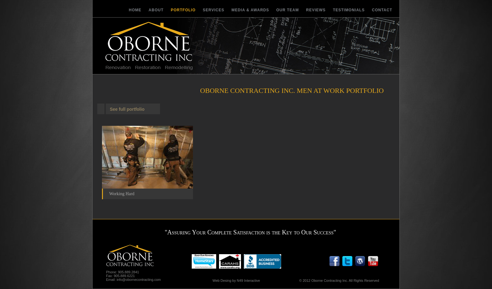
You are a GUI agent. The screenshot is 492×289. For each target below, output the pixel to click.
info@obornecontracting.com (139, 279)
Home (135, 10)
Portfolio (183, 10)
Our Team (287, 10)
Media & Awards (250, 10)
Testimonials (349, 10)
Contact (382, 10)
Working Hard (121, 193)
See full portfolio (127, 109)
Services (213, 10)
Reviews (316, 10)
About (156, 10)
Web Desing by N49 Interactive (236, 280)
